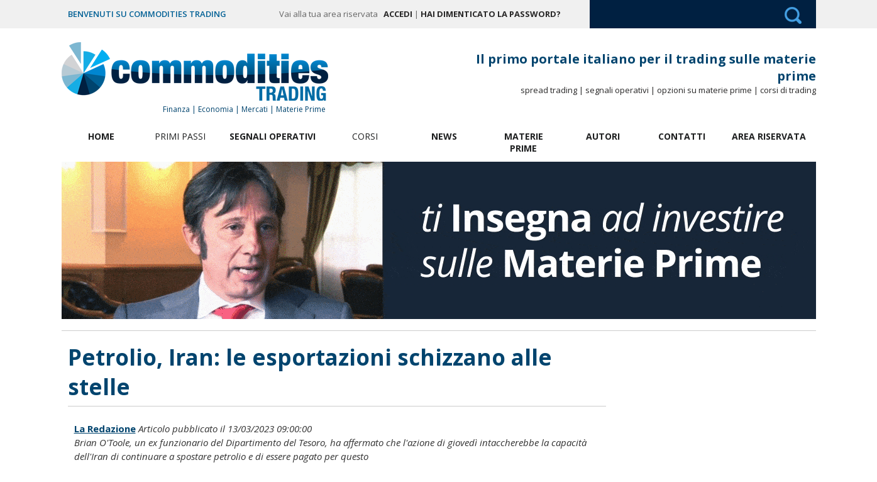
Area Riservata (769, 136)
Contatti (681, 136)
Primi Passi (180, 136)
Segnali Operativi (272, 136)
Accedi (397, 14)
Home (101, 136)
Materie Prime (523, 142)
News (444, 136)
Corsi (365, 136)
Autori (603, 136)
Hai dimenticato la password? (491, 14)
